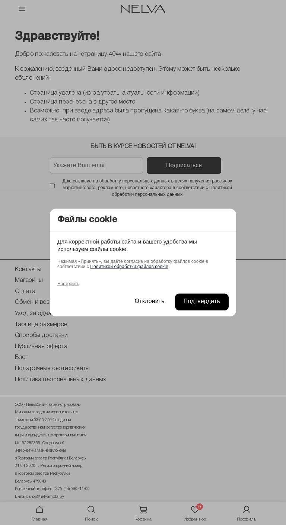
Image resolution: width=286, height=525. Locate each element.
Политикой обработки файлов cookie (129, 266)
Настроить (68, 283)
